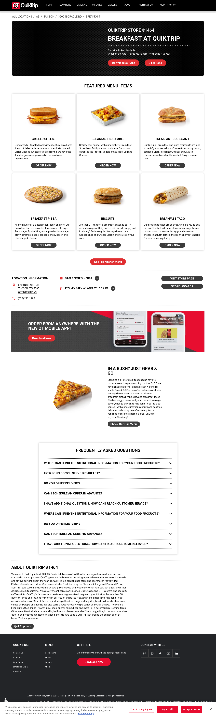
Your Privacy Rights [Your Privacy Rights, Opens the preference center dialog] (141, 711)
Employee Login (20, 667)
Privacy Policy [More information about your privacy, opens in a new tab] (86, 715)
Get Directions (27, 292)
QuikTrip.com (22, 626)
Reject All (167, 711)
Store (79, 278)
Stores (48, 657)
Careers (48, 662)
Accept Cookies (191, 711)
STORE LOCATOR (182, 286)
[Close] (210, 711)
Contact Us (18, 653)
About (47, 667)
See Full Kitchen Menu (108, 261)
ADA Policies (6, 703)
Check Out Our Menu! (123, 424)
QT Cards (17, 657)
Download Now (39, 337)
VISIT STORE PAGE (182, 278)
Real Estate (18, 662)
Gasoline (17, 671)
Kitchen (87, 288)
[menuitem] (50, 5)
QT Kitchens (50, 653)
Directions (153, 62)
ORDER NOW (43, 165)
